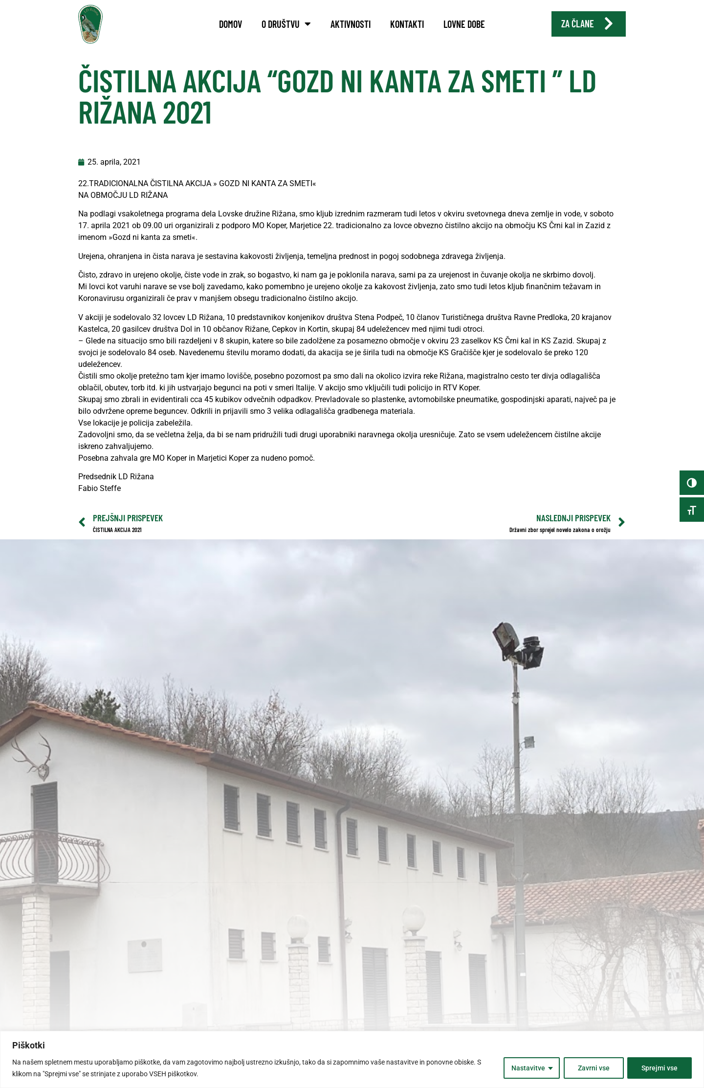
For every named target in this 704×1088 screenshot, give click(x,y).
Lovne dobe (464, 24)
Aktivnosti (350, 24)
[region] (352, 1059)
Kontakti (407, 24)
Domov (230, 24)
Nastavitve (528, 1068)
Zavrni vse (593, 1068)
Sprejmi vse (659, 1068)
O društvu (286, 24)
